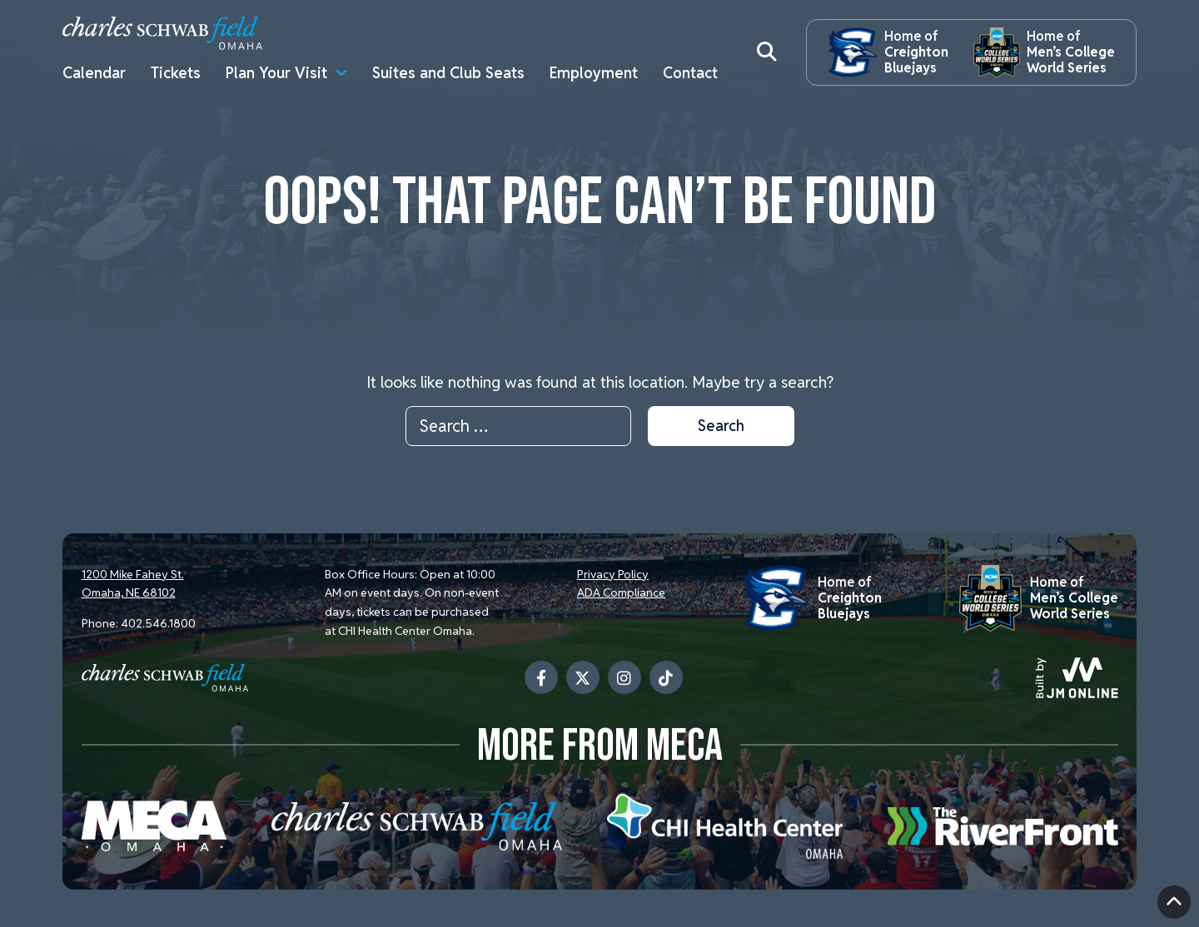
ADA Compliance (621, 592)
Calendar (94, 72)
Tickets (176, 72)
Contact (690, 72)
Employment (594, 72)
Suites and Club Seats (448, 72)
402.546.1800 (158, 623)
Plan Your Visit (276, 72)
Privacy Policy (613, 574)
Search (721, 425)
